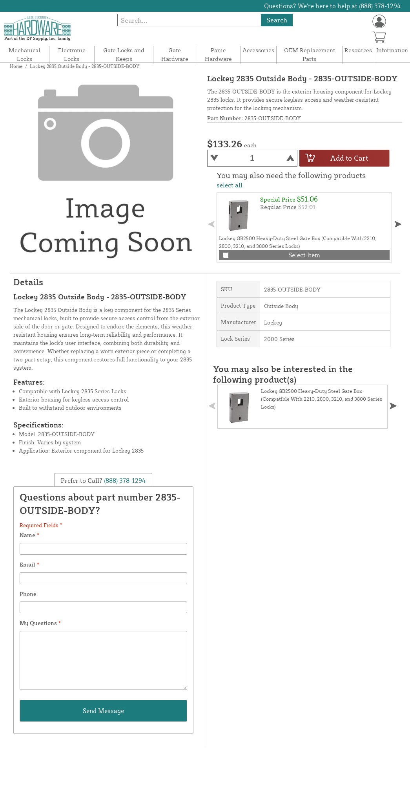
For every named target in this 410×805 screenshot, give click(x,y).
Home (16, 66)
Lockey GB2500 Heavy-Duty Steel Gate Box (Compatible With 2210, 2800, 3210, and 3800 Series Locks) (321, 399)
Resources (358, 50)
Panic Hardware (218, 54)
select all (229, 185)
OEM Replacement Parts (309, 54)
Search (276, 20)
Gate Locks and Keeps (123, 54)
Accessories (258, 50)
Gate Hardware (174, 54)
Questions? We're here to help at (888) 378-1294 (332, 6)
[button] (397, 224)
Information (392, 50)
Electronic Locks (71, 54)
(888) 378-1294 (124, 480)
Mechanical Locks (24, 54)
